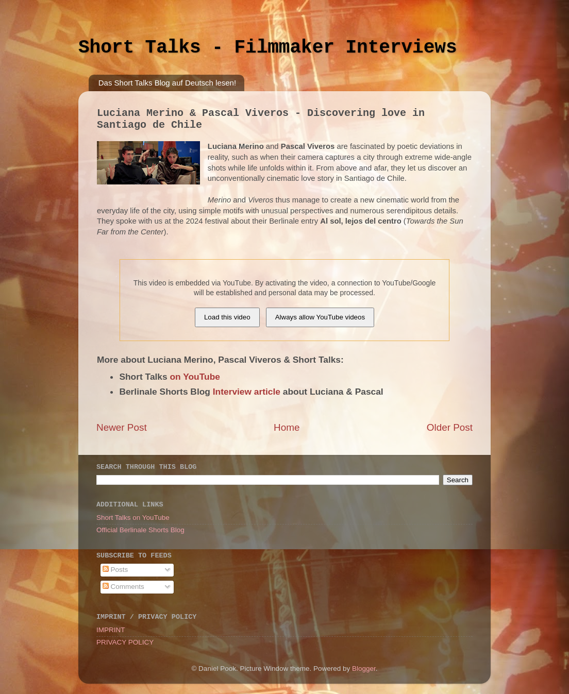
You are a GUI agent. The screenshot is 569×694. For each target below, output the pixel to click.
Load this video (227, 317)
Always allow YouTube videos (320, 317)
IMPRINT (110, 630)
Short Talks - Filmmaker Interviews (267, 47)
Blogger (364, 668)
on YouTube (195, 376)
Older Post (450, 427)
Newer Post (121, 427)
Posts (115, 569)
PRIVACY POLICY (125, 642)
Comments (123, 586)
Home (286, 427)
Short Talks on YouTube (133, 517)
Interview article (246, 391)
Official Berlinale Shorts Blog (140, 530)
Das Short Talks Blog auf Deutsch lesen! (167, 82)
